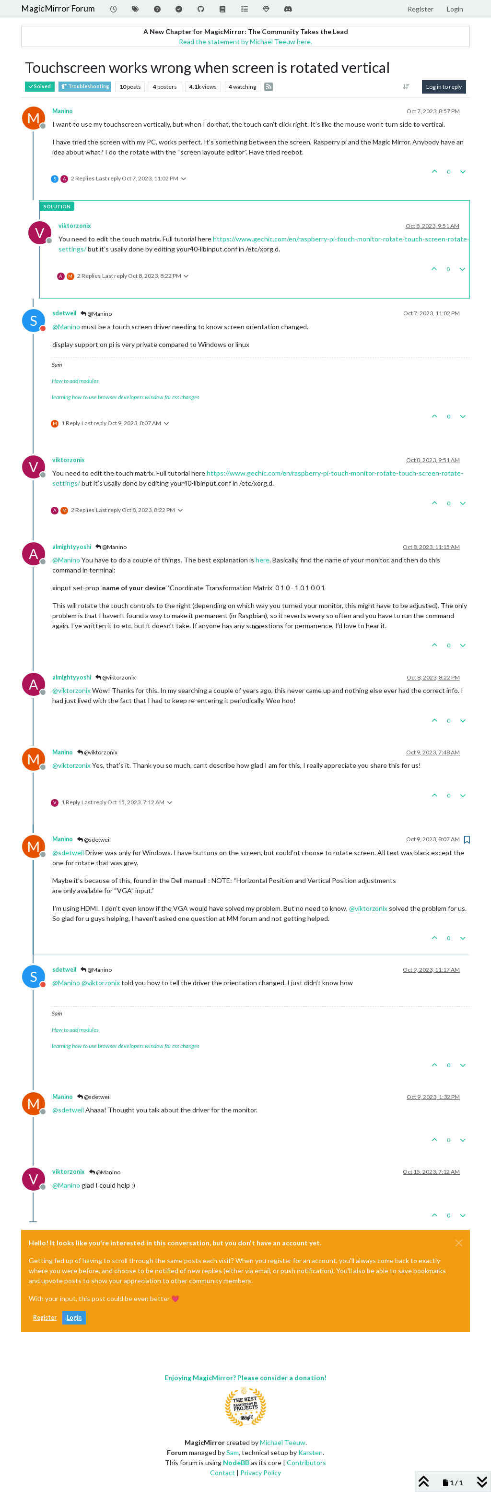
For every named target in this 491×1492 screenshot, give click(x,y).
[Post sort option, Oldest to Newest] (406, 87)
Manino (62, 111)
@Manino (96, 313)
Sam (232, 1452)
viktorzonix (74, 225)
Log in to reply (444, 86)
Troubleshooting (85, 87)
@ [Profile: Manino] (66, 326)
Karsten (310, 1452)
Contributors (306, 1462)
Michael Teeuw (282, 1442)
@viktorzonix (115, 677)
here (262, 560)
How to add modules (75, 380)
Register (45, 1317)
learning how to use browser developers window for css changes (125, 397)
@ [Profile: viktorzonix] (71, 690)
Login (74, 1317)
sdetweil (64, 313)
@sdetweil (94, 839)
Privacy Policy (260, 1472)
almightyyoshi (71, 546)
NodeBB (236, 1462)
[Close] (459, 1243)
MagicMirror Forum (58, 8)
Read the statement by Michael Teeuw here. (245, 41)
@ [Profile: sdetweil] (68, 852)
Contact (222, 1472)
